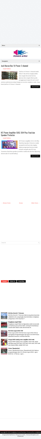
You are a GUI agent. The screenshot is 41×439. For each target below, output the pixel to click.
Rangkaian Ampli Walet (14, 322)
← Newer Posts (6, 203)
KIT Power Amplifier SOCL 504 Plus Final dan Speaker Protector (18, 133)
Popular (4, 281)
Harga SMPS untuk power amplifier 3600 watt (21, 339)
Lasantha (23, 434)
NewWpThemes (11, 434)
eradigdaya (37, 432)
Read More (35, 86)
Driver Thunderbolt (13, 348)
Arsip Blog (21, 281)
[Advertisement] (20, 20)
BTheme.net (21, 436)
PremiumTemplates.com (32, 434)
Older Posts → (35, 203)
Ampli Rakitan (7, 68)
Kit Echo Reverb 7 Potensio (16, 313)
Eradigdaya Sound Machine (18, 432)
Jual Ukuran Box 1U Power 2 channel (14, 65)
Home (21, 203)
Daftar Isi (12, 281)
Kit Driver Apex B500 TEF (15, 331)
